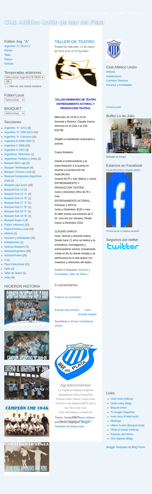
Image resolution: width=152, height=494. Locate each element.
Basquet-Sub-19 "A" (15, 211)
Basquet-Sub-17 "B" (15, 207)
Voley (7, 277)
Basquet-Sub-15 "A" (15, 193)
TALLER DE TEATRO (74, 41)
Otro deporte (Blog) (122, 438)
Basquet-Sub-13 (13, 189)
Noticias (9, 63)
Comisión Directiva (117, 80)
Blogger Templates (117, 447)
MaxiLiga (116, 420)
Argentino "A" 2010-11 (17, 46)
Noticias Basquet (14, 246)
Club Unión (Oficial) (122, 398)
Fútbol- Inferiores (14, 224)
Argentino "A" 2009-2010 (18, 132)
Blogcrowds (77, 426)
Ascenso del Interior (122, 434)
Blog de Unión (119, 407)
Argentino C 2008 (14, 145)
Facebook (119, 13)
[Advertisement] (119, 320)
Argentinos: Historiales (17, 154)
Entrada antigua (87, 314)
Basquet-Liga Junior (15, 185)
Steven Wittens (86, 417)
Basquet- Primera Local (17, 171)
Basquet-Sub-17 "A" (15, 202)
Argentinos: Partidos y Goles (20, 158)
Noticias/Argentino (14, 251)
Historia (8, 233)
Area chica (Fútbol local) (124, 416)
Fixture (8, 59)
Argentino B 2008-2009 (17, 141)
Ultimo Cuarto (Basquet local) (127, 425)
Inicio (88, 310)
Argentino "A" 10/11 (15, 127)
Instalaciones (11, 242)
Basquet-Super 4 (14, 220)
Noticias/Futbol (12, 255)
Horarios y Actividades (17, 237)
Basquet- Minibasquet (16, 167)
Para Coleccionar (14, 264)
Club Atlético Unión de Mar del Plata (54, 22)
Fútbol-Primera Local (16, 229)
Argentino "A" (137, 13)
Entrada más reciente (67, 310)
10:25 (74, 51)
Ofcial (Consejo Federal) (125, 429)
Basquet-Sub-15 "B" (15, 198)
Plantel (8, 50)
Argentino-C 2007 (14, 149)
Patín (7, 268)
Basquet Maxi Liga (15, 163)
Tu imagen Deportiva (123, 412)
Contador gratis (113, 107)
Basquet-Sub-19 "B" (15, 215)
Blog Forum (138, 447)
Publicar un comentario (68, 297)
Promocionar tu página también (122, 231)
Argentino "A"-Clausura (17, 136)
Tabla (7, 55)
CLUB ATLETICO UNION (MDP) (123, 170)
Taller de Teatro (13, 273)
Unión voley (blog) (121, 403)
